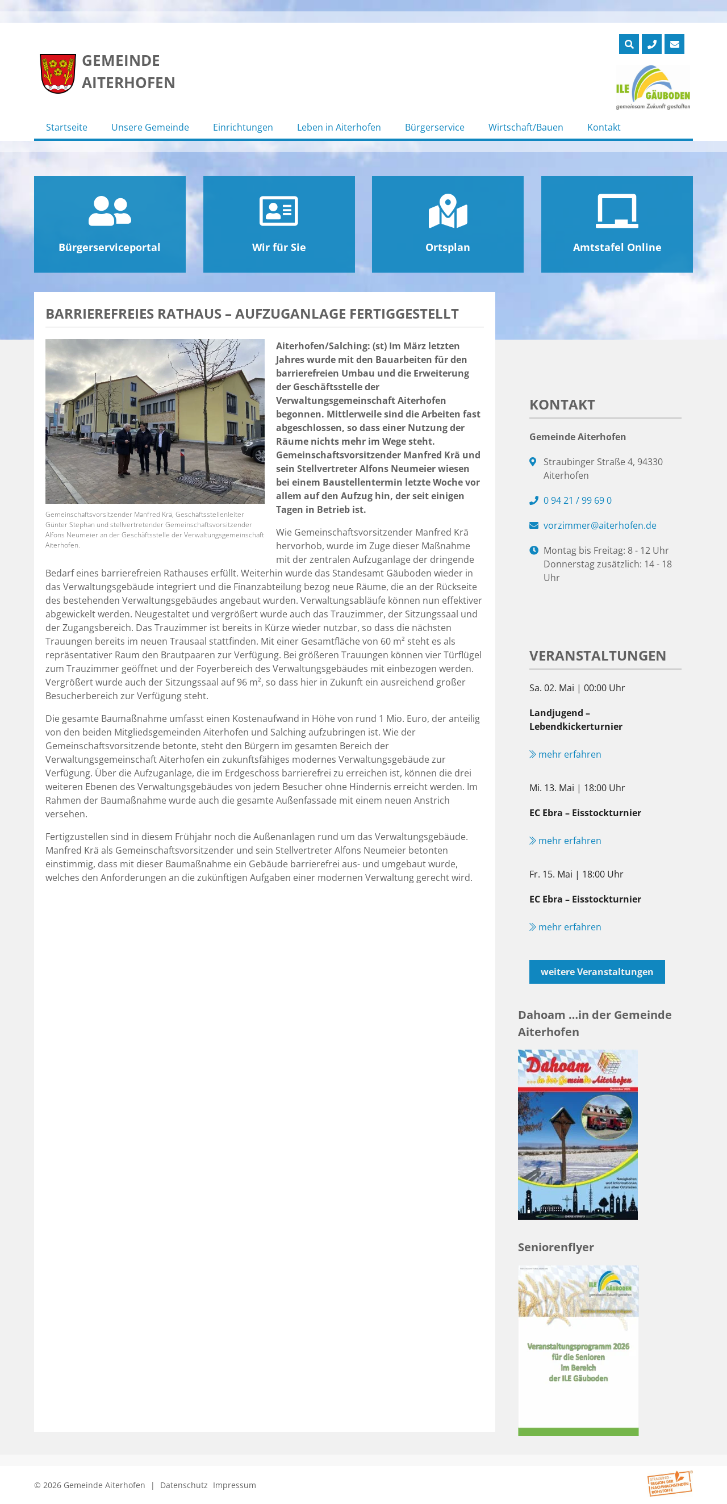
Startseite (66, 127)
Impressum (234, 1485)
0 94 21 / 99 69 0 (578, 500)
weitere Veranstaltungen (597, 972)
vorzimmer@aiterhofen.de (600, 525)
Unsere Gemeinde (150, 127)
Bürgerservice (435, 127)
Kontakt (604, 127)
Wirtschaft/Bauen (525, 127)
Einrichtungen (243, 127)
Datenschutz (184, 1485)
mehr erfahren (565, 754)
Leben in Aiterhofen (339, 127)
